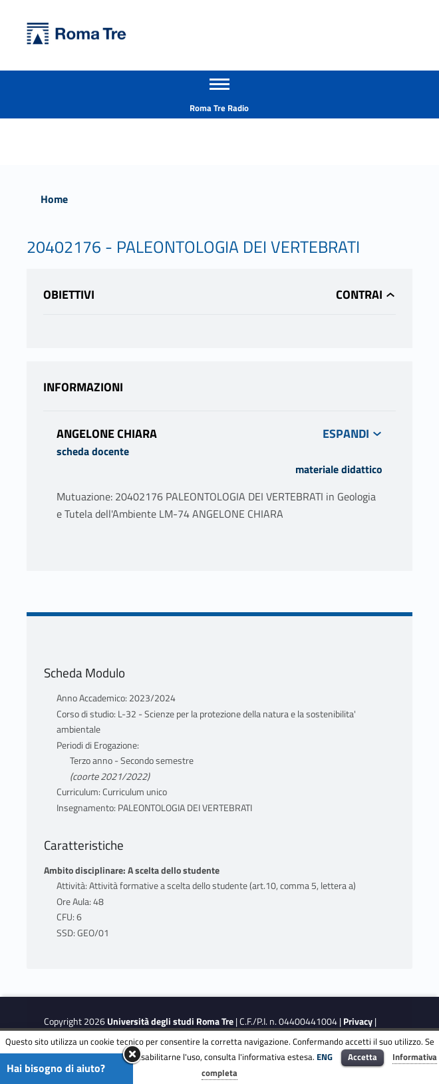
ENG (325, 1056)
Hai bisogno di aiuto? (56, 1068)
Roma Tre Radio (219, 107)
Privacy (357, 1021)
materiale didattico (338, 469)
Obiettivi (68, 294)
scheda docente (93, 451)
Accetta (362, 1056)
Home (54, 199)
